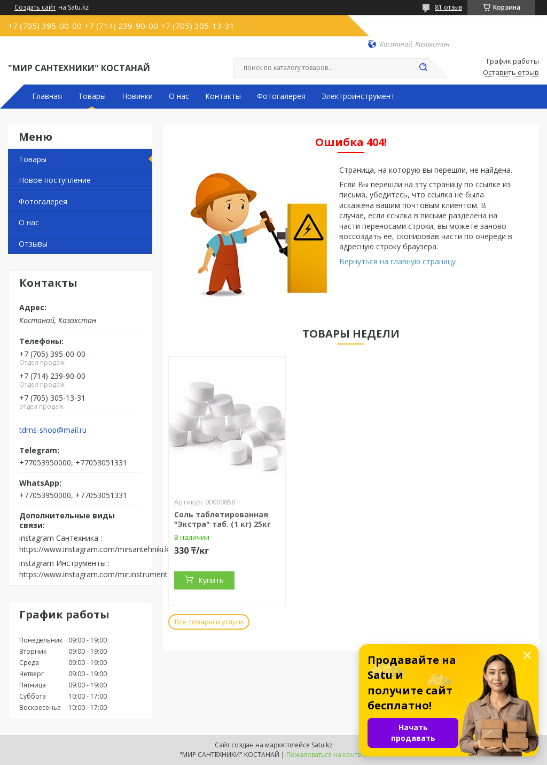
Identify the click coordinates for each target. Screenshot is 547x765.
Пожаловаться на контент (327, 754)
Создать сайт (35, 7)
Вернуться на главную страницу (397, 261)
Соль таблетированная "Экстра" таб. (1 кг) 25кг (222, 519)
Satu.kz (321, 744)
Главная (47, 96)
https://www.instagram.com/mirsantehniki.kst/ (98, 549)
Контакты (223, 96)
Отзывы (33, 244)
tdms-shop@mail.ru (53, 430)
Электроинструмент (358, 96)
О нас (179, 96)
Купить (211, 580)
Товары (92, 96)
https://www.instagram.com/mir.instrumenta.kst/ (102, 574)
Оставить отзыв (511, 72)
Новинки (137, 96)
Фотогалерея (281, 96)
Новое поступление (55, 180)
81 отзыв (448, 7)
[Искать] (423, 68)
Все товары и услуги (209, 621)
